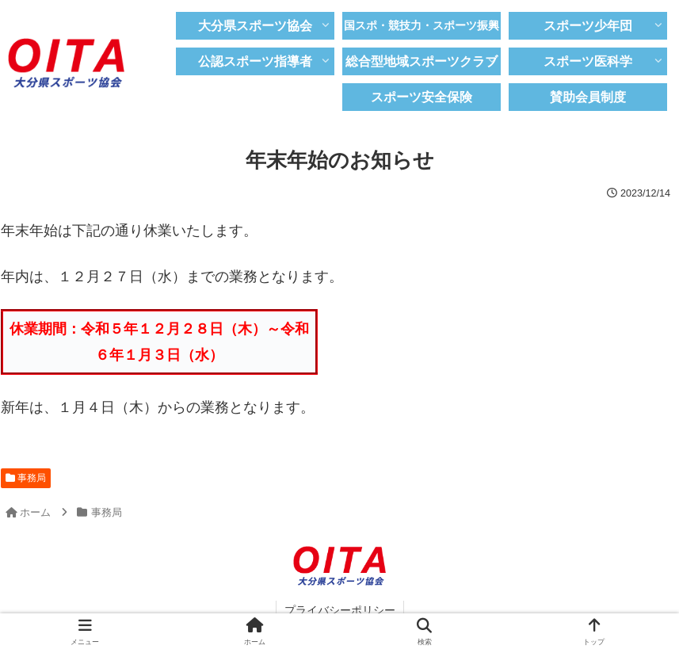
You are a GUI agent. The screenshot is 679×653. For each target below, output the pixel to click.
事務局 (26, 477)
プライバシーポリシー (339, 610)
